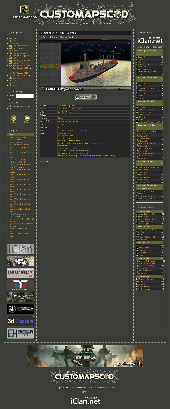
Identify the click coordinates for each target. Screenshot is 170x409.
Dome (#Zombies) (144, 268)
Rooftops (141, 62)
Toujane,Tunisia (144, 112)
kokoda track (143, 240)
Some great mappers (21, 56)
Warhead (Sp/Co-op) (146, 196)
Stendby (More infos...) (68, 112)
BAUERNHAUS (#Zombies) (147, 131)
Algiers (141, 86)
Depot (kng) (143, 170)
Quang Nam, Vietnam (146, 88)
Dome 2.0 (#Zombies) (146, 263)
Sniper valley (143, 287)
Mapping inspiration (21, 66)
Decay (140, 74)
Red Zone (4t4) (144, 224)
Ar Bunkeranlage (144, 289)
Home (14, 38)
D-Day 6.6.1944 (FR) (17, 162)
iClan (15, 83)
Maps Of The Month (20, 53)
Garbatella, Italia (146, 110)
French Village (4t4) (147, 237)
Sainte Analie (143, 180)
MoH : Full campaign (17, 214)
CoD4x (11, 157)
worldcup (141, 284)
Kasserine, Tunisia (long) (149, 122)
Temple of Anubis (145, 177)
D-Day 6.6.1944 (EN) (17, 160)
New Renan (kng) (144, 182)
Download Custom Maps (21, 46)
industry (141, 255)
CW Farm (141, 232)
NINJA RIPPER (14, 217)
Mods (14, 58)
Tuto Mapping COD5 (20, 73)
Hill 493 (141, 117)
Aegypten (141, 175)
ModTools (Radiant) (21, 63)
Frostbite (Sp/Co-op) (147, 199)
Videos (15, 85)
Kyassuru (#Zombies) (146, 261)
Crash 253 (142, 59)
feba (140, 235)
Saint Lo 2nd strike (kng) (149, 167)
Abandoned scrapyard (146, 250)
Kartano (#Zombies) (146, 153)
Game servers (18, 78)
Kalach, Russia (144, 115)
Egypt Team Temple (145, 172)
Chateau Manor (143, 248)
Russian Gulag (143, 64)
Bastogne (141, 91)
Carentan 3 (142, 107)
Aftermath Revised (145, 279)
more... (141, 54)
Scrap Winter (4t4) (146, 221)
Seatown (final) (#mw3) (147, 219)
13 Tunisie (142, 245)
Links (15, 80)
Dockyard (141, 83)
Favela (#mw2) (143, 217)
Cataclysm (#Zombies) (147, 266)
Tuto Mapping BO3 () (22, 76)
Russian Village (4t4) (147, 230)
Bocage (140, 282)
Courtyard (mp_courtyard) (148, 72)
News (14, 41)
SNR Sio (141, 98)
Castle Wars (143, 93)
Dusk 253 (141, 57)
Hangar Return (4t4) (146, 214)
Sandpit (141, 120)
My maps (16, 43)
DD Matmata (142, 253)
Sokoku (140, 96)
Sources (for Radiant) (22, 61)
